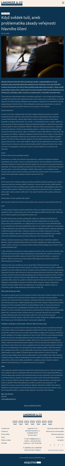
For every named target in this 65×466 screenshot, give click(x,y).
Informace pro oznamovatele (55, 431)
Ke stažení (60, 440)
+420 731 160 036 (36, 443)
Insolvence (4, 431)
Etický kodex (60, 437)
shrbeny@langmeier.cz (8, 399)
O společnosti (5, 428)
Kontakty (4, 443)
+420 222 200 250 (35, 441)
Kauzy (3, 437)
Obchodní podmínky (57, 434)
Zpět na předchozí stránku (32, 405)
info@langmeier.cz (35, 439)
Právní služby (5, 434)
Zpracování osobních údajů (55, 428)
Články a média (5, 440)
